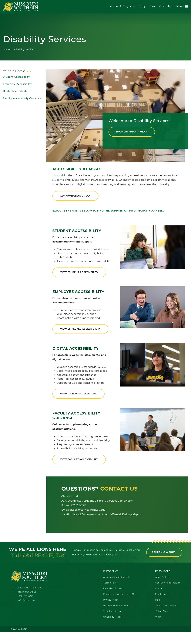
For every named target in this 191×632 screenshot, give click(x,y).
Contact (159, 589)
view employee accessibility (80, 329)
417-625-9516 (78, 505)
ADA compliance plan (75, 195)
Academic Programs (122, 6)
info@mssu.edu (26, 600)
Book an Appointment (131, 131)
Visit (161, 6)
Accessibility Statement (116, 577)
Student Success (14, 71)
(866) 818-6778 (26, 596)
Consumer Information (167, 583)
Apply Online (162, 577)
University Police (112, 617)
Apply (142, 6)
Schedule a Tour (164, 552)
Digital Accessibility (15, 91)
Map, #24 (79, 514)
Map (157, 600)
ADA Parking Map (127, 514)
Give (152, 6)
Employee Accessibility (17, 84)
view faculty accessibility (79, 459)
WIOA (158, 617)
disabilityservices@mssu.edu (88, 509)
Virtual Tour (161, 611)
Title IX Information (166, 606)
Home (6, 49)
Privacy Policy (110, 600)
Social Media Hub (112, 611)
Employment (162, 594)
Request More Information (117, 606)
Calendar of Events (113, 589)
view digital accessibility (78, 393)
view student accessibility (79, 272)
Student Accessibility (16, 77)
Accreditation (110, 583)
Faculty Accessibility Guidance (22, 98)
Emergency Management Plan (120, 594)
